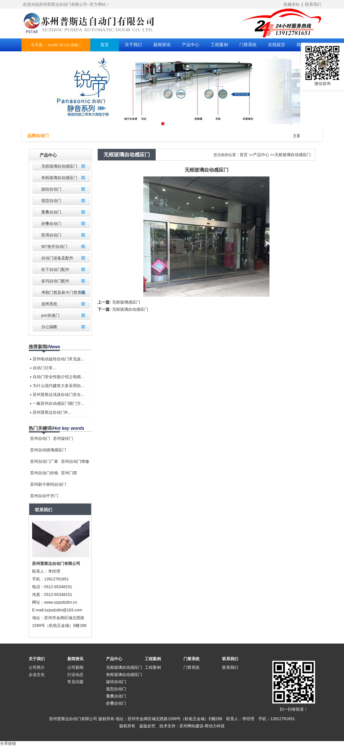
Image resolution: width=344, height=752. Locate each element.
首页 (244, 154)
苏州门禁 (69, 473)
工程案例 (153, 658)
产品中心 (261, 154)
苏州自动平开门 (44, 495)
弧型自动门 (51, 200)
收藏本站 (292, 4)
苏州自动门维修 (75, 461)
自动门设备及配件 (57, 258)
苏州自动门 (40, 438)
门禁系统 (191, 658)
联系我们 (313, 4)
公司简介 (37, 667)
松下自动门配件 (55, 269)
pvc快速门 (50, 315)
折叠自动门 (51, 223)
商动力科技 (215, 726)
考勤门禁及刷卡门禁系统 (63, 292)
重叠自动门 (51, 212)
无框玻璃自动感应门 (59, 166)
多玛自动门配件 (55, 281)
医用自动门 (51, 235)
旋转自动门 (51, 189)
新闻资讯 (75, 658)
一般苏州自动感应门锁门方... (58, 403)
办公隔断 (49, 326)
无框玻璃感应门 (126, 302)
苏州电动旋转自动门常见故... (58, 359)
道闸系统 (49, 304)
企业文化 (37, 674)
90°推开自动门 (54, 246)
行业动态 (75, 674)
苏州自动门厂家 (44, 461)
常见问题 (75, 681)
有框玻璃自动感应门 (59, 177)
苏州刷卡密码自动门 (48, 484)
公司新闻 (75, 667)
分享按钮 (8, 743)
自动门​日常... (44, 368)
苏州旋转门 (63, 438)
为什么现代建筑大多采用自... (58, 385)
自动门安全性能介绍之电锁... (58, 376)
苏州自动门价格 (44, 473)
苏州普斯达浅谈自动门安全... (58, 394)
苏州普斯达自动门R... (52, 412)
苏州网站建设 (191, 726)
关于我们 (37, 658)
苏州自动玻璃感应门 (48, 450)
